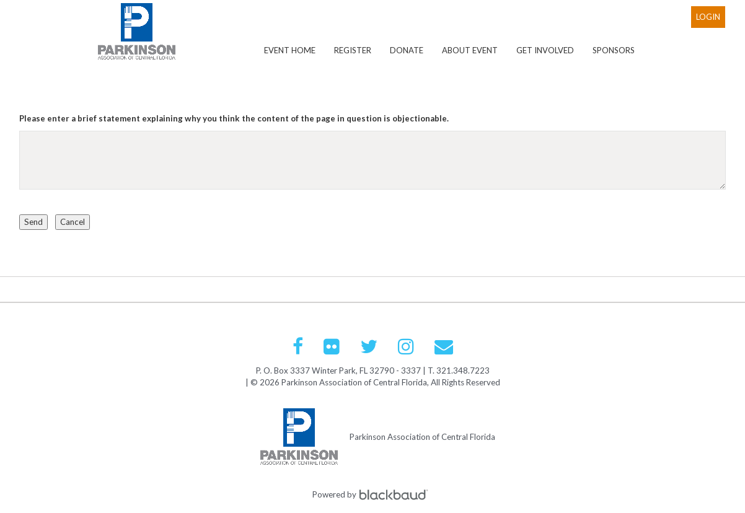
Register (352, 50)
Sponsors (614, 50)
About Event (470, 50)
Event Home (289, 50)
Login (708, 17)
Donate (406, 50)
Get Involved (545, 50)
